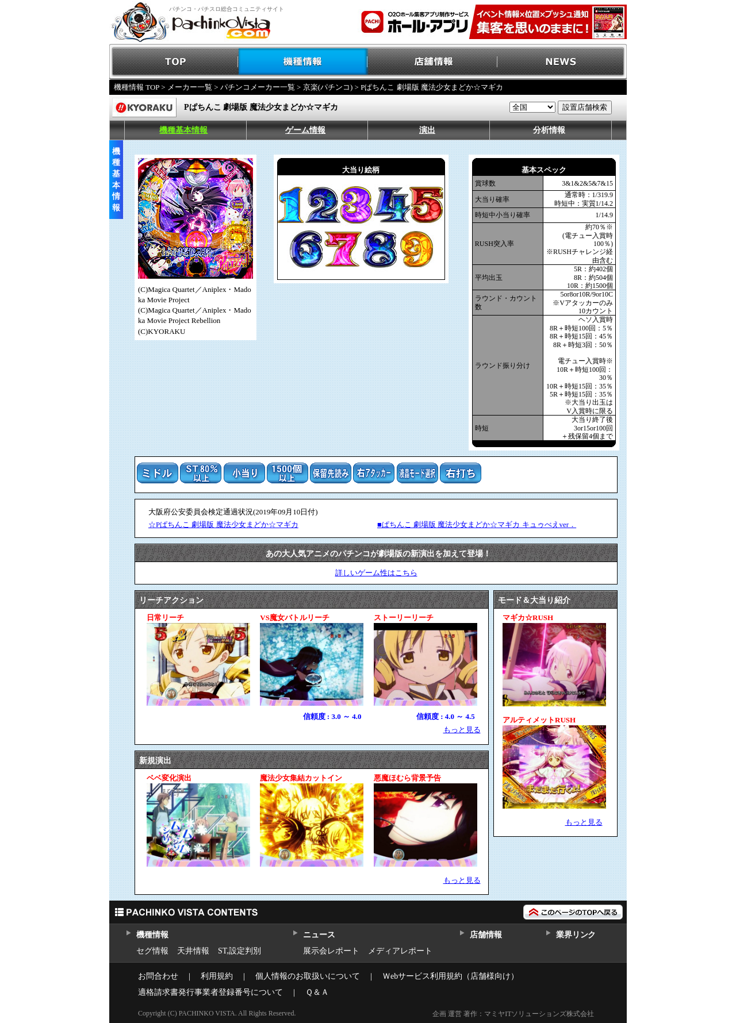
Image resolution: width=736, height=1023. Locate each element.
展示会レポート (331, 951)
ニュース (319, 934)
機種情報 (303, 62)
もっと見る (462, 729)
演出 (427, 130)
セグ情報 (152, 951)
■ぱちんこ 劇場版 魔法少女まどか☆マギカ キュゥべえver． (476, 524)
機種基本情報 (183, 130)
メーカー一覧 (189, 87)
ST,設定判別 (239, 951)
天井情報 (193, 951)
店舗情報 (432, 62)
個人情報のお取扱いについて (307, 976)
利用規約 (217, 976)
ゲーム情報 (305, 130)
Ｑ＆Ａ (317, 992)
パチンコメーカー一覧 (257, 87)
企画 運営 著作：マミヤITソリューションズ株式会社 (513, 1014)
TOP (174, 62)
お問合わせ (158, 976)
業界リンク (576, 934)
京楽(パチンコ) (328, 87)
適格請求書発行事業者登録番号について (210, 992)
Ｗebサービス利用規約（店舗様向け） (450, 976)
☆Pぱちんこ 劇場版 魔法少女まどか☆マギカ (223, 524)
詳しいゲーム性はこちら (376, 572)
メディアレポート (400, 951)
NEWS (562, 62)
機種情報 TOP (136, 87)
